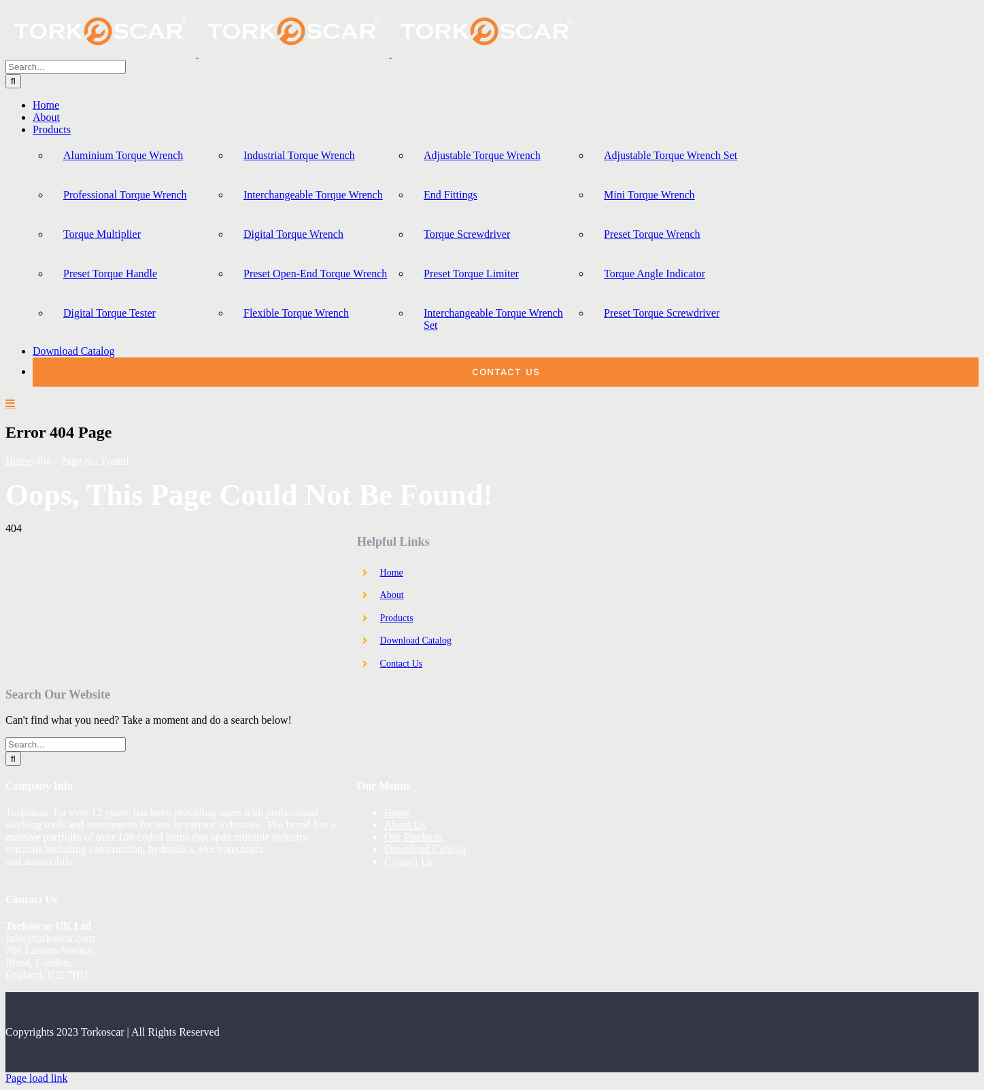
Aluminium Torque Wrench (123, 155)
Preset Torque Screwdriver (661, 313)
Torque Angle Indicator (654, 273)
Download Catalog (416, 640)
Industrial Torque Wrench (299, 155)
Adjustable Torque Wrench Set (670, 155)
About (392, 595)
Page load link (36, 1078)
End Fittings (450, 194)
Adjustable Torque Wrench (482, 155)
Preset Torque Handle (110, 273)
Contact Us (401, 663)
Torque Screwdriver (467, 234)
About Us (405, 824)
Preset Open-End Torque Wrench (315, 273)
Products (396, 618)
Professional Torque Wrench (125, 194)
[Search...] (65, 67)
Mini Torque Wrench (649, 194)
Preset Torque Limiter (471, 273)
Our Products (413, 837)
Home (391, 572)
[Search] (13, 81)
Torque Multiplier (102, 234)
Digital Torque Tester (109, 313)
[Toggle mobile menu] (10, 403)
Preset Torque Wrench (652, 234)
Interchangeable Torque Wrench (313, 194)
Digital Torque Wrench (293, 234)
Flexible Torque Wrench (296, 313)
